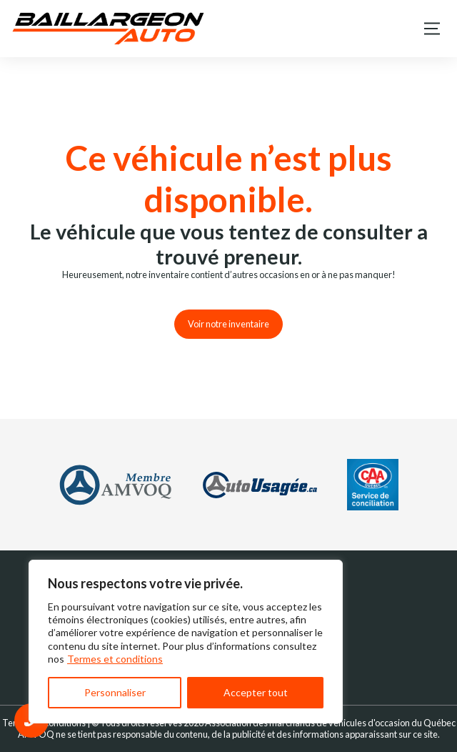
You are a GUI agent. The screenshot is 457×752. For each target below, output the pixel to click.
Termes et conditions (115, 659)
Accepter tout (256, 692)
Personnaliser (115, 692)
